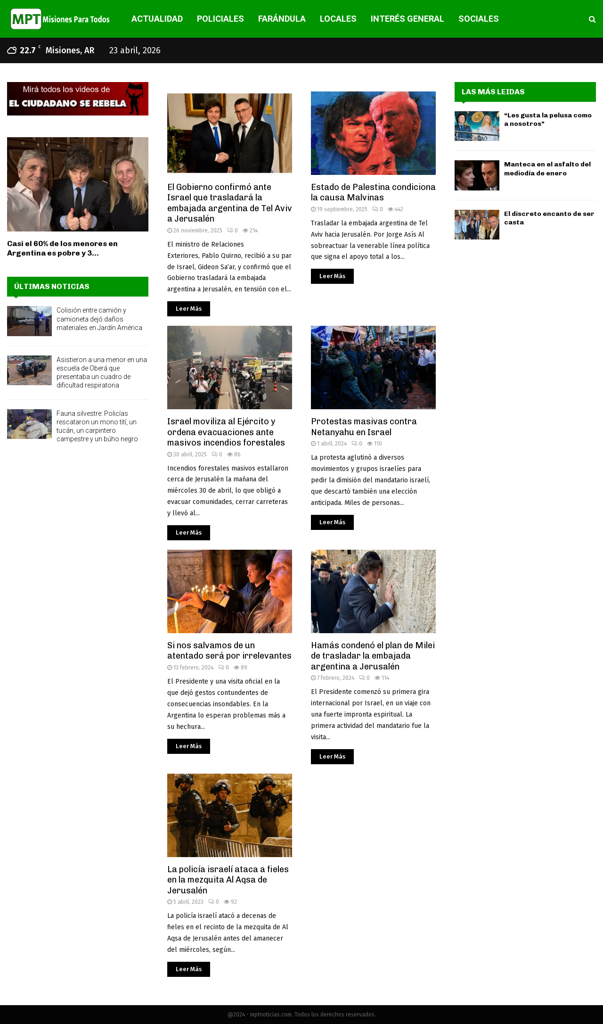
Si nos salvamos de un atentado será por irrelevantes (229, 650)
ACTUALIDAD (157, 19)
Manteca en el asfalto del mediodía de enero (547, 168)
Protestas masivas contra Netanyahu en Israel (364, 427)
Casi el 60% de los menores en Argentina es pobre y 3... (62, 248)
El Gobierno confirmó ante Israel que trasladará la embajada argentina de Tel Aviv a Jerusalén (229, 203)
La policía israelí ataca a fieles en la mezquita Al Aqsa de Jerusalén (228, 880)
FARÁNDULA (282, 19)
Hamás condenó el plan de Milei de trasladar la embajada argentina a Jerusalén (373, 656)
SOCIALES (478, 19)
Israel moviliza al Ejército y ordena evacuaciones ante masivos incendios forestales (226, 432)
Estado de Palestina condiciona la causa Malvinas (373, 192)
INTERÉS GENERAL (407, 19)
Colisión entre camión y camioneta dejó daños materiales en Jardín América (99, 318)
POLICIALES (220, 19)
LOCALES (338, 19)
